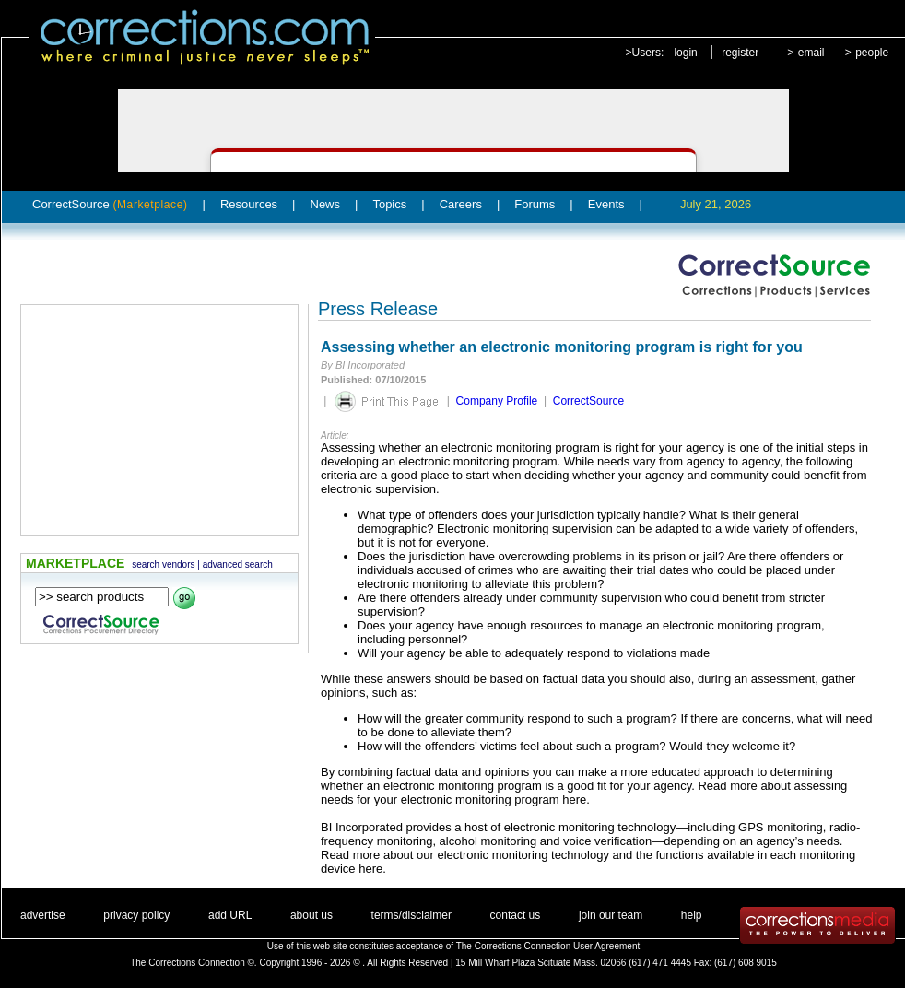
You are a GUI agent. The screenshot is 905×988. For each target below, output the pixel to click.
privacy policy (136, 915)
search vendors (163, 564)
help (691, 915)
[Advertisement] (159, 420)
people (871, 52)
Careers (461, 204)
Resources (248, 204)
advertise (42, 915)
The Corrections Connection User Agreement (548, 946)
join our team (610, 915)
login (685, 52)
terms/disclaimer (411, 915)
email (811, 52)
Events (606, 204)
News (326, 204)
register (740, 52)
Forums (534, 204)
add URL (230, 915)
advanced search (238, 564)
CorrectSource (110, 204)
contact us (515, 915)
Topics (389, 204)
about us (311, 915)
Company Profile (497, 400)
